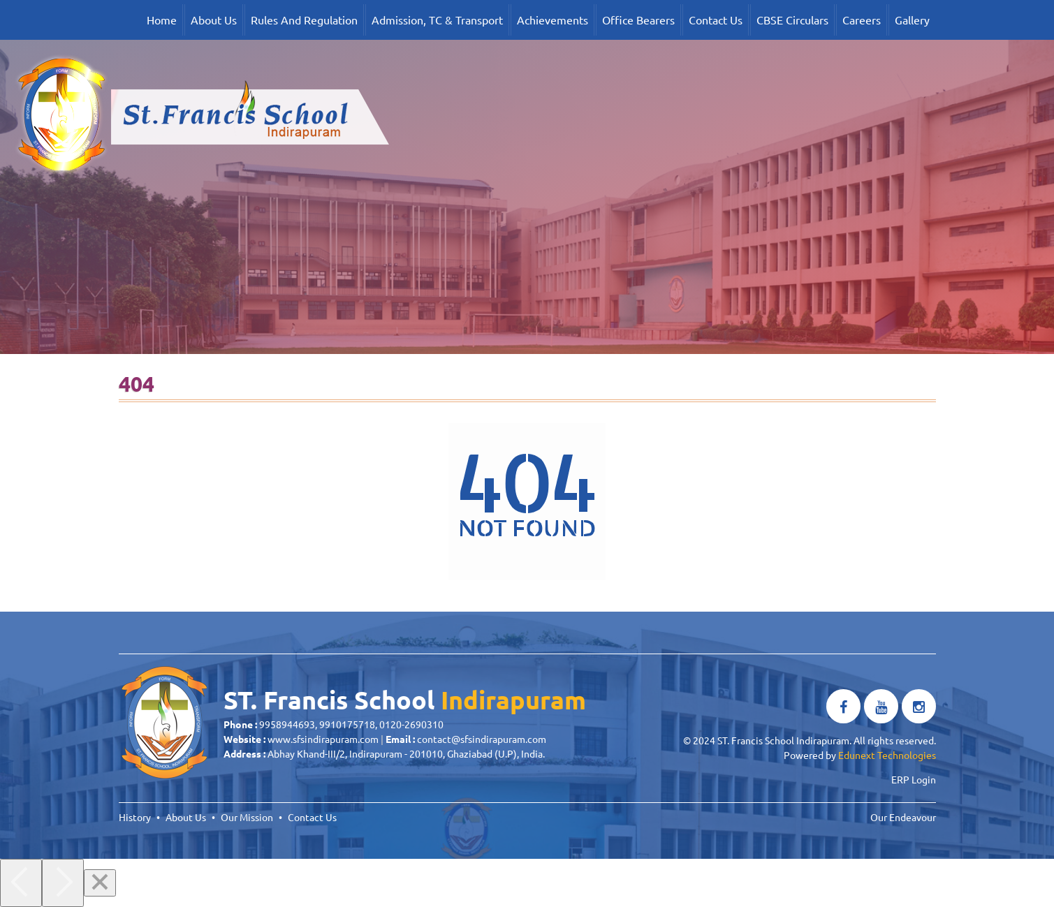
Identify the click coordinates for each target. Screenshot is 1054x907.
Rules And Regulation (304, 20)
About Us (214, 20)
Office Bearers (638, 20)
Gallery (912, 20)
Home (162, 20)
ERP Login (913, 779)
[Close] (100, 883)
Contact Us (715, 20)
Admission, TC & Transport (437, 20)
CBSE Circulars (792, 20)
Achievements (552, 20)
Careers (861, 20)
